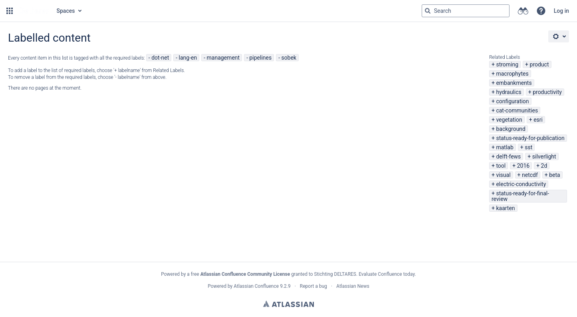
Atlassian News (352, 286)
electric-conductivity (521, 184)
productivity (547, 92)
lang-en (188, 57)
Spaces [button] (66, 11)
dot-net (160, 57)
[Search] (427, 11)
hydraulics (508, 92)
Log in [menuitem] (561, 11)
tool (501, 166)
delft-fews (508, 156)
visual (503, 175)
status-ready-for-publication (530, 138)
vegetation (509, 119)
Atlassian (288, 304)
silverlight (544, 156)
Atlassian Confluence (256, 286)
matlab (504, 147)
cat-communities (517, 110)
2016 (523, 166)
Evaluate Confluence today (386, 274)
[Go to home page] (34, 10)
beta (554, 175)
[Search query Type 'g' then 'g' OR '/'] (466, 10)
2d (544, 166)
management (223, 57)
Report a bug (313, 286)
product (539, 64)
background (510, 129)
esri (538, 119)
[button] (9, 11)
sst (528, 147)
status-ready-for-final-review (520, 196)
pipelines (260, 57)
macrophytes (512, 73)
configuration (512, 101)
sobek (289, 57)
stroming (507, 64)
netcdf (530, 175)
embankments (513, 83)
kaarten (505, 208)
